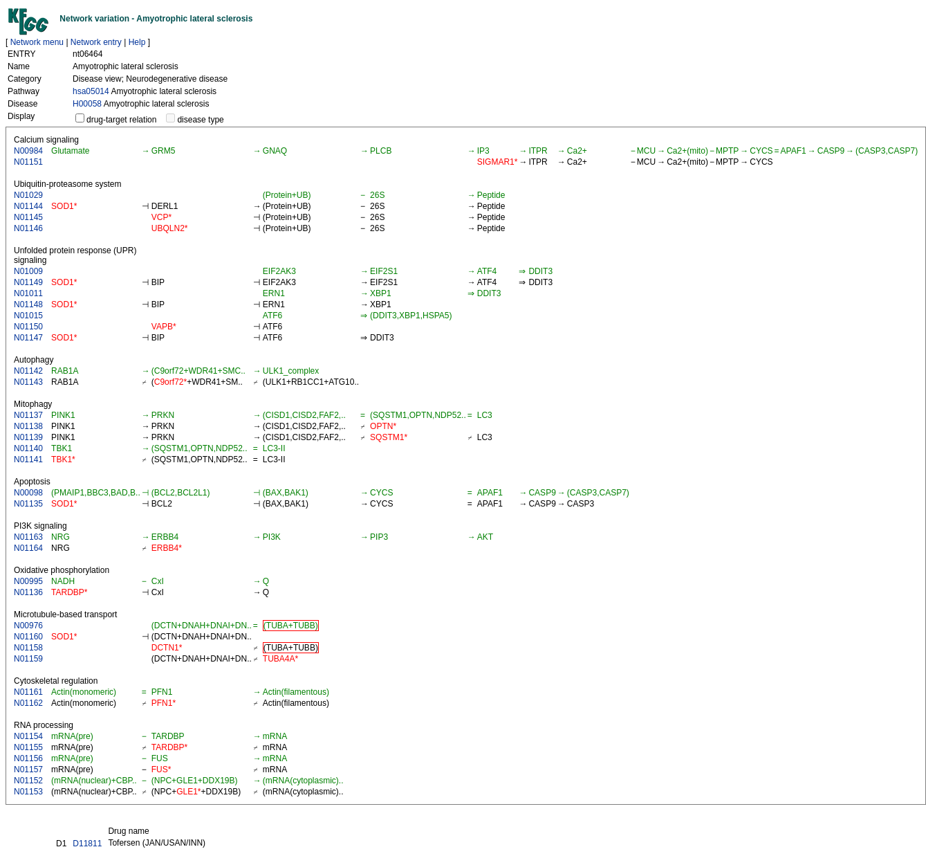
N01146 (28, 228)
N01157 (28, 769)
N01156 (28, 758)
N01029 (28, 195)
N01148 (28, 304)
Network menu (37, 42)
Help (137, 42)
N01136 (28, 592)
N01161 (28, 692)
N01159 (28, 659)
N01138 (28, 426)
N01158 (28, 648)
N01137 (28, 415)
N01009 (28, 271)
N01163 (28, 537)
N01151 (28, 162)
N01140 (28, 448)
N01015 (28, 315)
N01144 (28, 206)
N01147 (28, 338)
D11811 (87, 843)
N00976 (28, 625)
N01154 (28, 736)
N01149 (28, 282)
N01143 (28, 382)
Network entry (96, 42)
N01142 (28, 371)
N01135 (28, 504)
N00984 (28, 151)
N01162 (28, 703)
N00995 (28, 581)
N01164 (28, 548)
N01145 (28, 217)
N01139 (28, 437)
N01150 (28, 326)
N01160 (28, 636)
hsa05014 (91, 91)
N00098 (28, 493)
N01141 (28, 459)
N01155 (28, 747)
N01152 (28, 780)
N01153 (28, 791)
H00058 (87, 104)
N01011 (28, 293)
